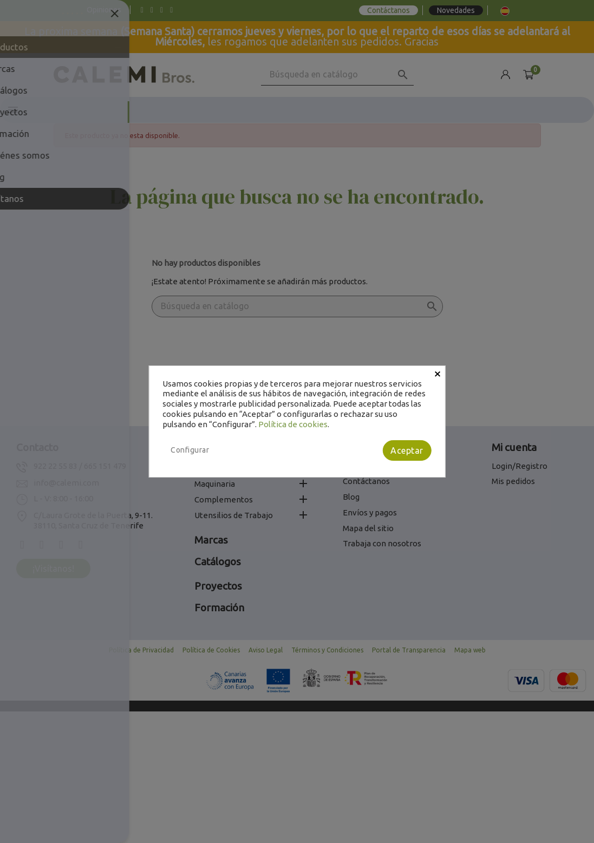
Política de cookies (293, 424)
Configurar (190, 450)
